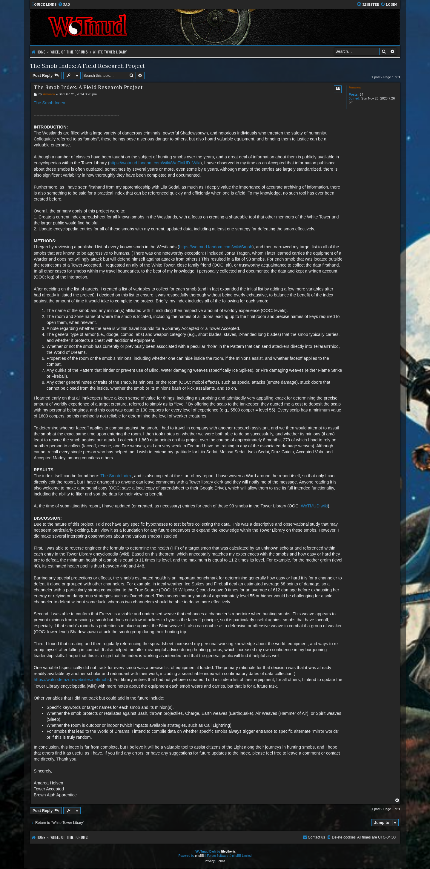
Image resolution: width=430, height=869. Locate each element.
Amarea (355, 87)
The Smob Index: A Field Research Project (87, 66)
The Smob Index (49, 102)
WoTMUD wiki (314, 506)
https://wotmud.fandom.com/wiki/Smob (215, 246)
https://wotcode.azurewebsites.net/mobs (72, 679)
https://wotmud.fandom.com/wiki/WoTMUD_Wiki (154, 162)
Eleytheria (228, 851)
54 (361, 94)
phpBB (199, 855)
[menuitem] (64, 5)
